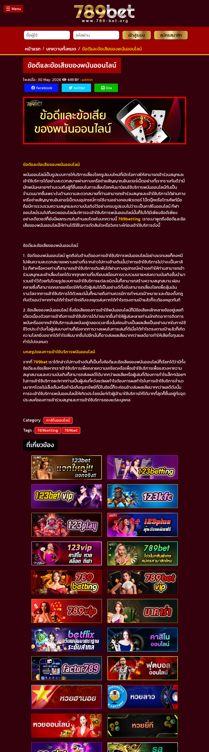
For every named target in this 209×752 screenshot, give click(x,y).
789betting (47, 430)
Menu (13, 8)
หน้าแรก (33, 48)
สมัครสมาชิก (171, 35)
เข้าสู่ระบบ (136, 35)
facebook (42, 88)
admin (87, 79)
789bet (71, 430)
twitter (77, 88)
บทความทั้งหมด (61, 48)
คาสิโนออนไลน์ (58, 420)
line (106, 88)
